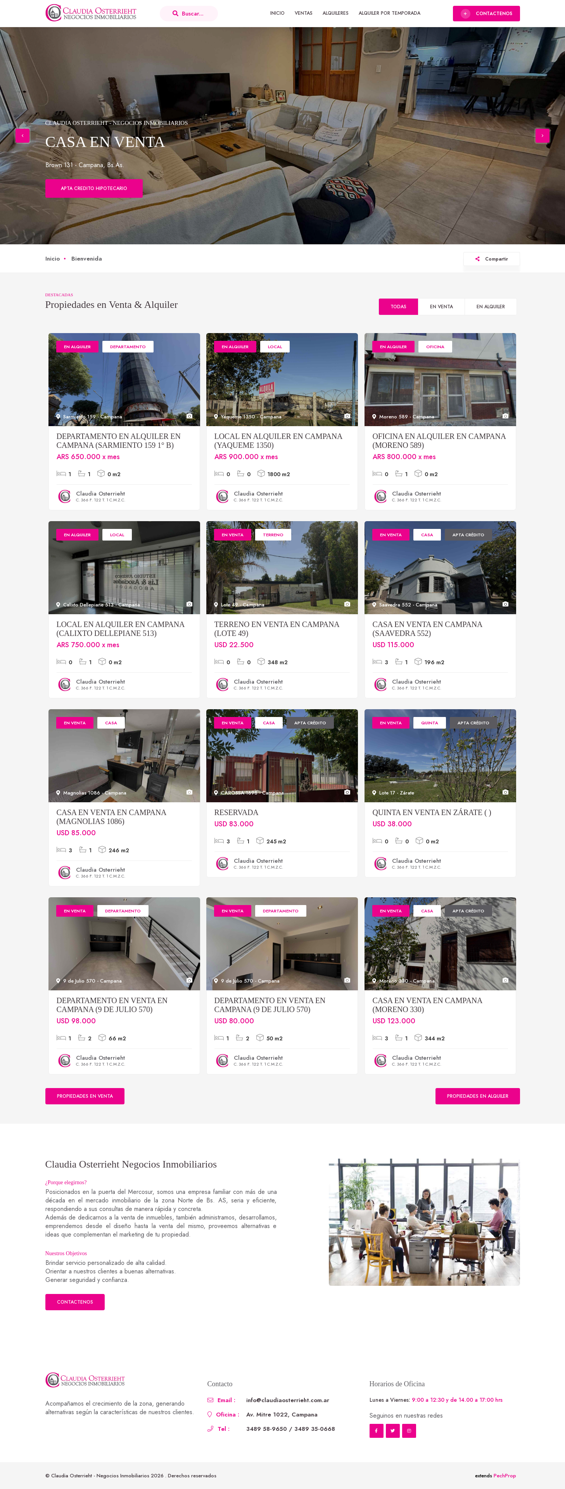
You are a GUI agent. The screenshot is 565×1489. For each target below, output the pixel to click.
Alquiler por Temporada (389, 13)
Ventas (304, 13)
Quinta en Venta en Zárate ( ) (432, 812)
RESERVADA (236, 812)
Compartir (491, 259)
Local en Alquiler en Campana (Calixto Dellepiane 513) (121, 628)
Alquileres (336, 13)
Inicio (277, 13)
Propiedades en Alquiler (477, 1096)
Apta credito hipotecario (94, 188)
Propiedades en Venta (85, 1096)
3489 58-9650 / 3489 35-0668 (290, 1429)
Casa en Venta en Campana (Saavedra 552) (427, 628)
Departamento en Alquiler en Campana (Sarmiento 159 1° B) (119, 440)
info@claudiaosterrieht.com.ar (287, 1400)
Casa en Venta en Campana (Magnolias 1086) (111, 817)
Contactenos (75, 1302)
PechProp (505, 1475)
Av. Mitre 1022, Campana (282, 1414)
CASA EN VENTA (105, 141)
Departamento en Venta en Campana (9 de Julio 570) (112, 1005)
